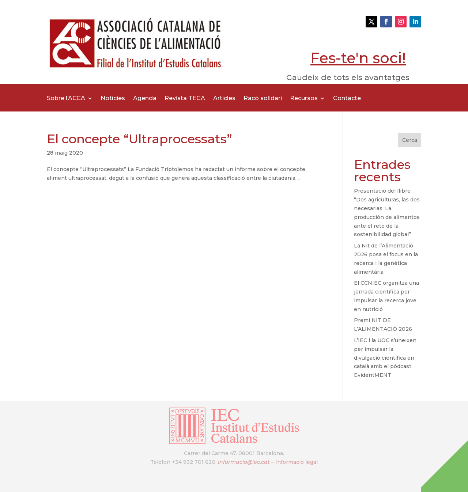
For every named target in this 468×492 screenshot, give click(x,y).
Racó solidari (263, 99)
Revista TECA (185, 99)
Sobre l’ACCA (66, 99)
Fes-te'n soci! (358, 58)
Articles (224, 99)
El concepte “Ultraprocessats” (139, 139)
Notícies (113, 99)
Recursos (304, 99)
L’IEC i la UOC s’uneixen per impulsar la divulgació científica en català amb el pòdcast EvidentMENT (385, 357)
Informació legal (296, 462)
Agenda (144, 99)
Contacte (347, 99)
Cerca (409, 140)
